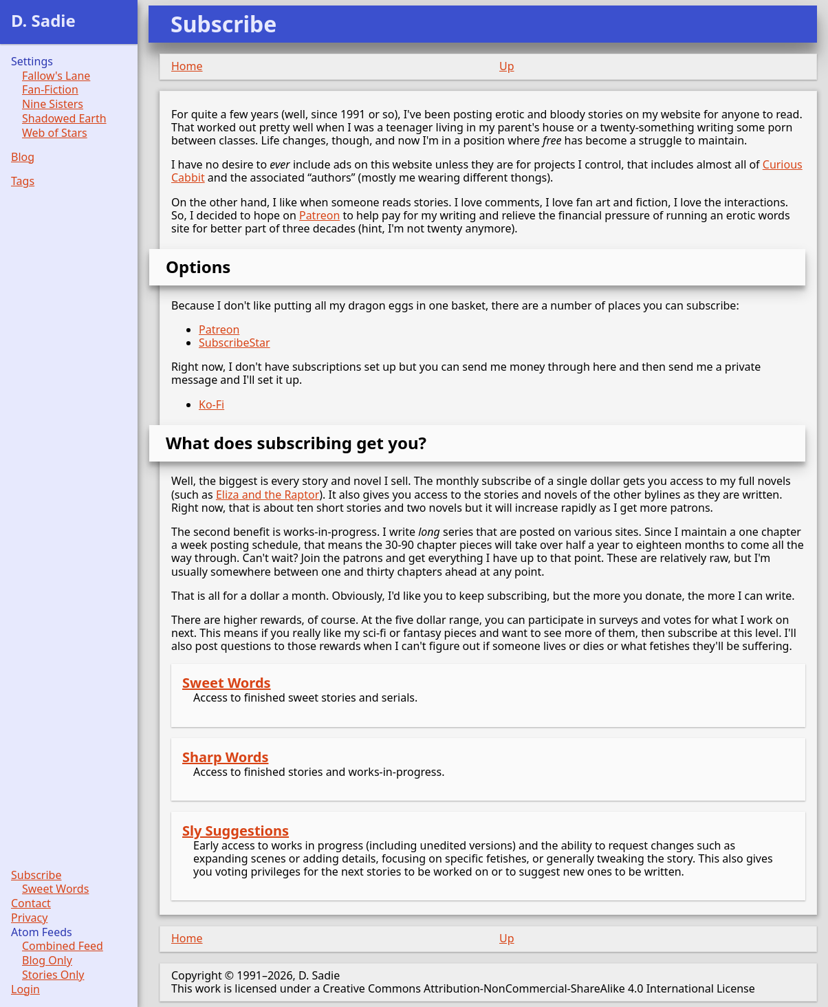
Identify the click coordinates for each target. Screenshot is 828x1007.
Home (187, 66)
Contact (31, 903)
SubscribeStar (234, 342)
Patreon (319, 215)
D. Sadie (43, 20)
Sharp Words (225, 757)
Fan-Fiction (50, 89)
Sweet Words (226, 682)
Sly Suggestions (235, 830)
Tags (22, 181)
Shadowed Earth (64, 118)
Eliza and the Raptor (267, 494)
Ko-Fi (211, 404)
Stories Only (53, 975)
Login (25, 989)
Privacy (29, 917)
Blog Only (47, 960)
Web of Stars (54, 133)
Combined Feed (62, 946)
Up (506, 66)
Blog (22, 157)
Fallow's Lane (56, 76)
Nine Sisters (52, 104)
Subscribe (36, 875)
